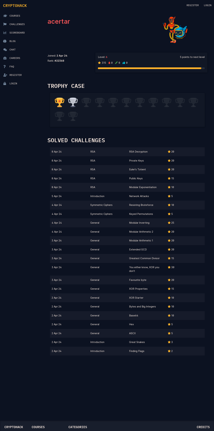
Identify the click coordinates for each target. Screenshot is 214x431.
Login (207, 5)
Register (193, 5)
